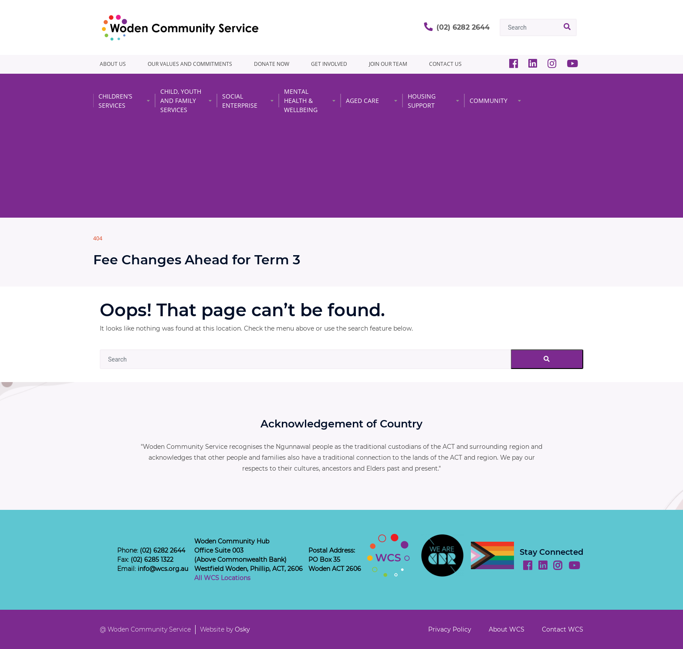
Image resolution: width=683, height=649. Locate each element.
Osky (242, 629)
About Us (113, 64)
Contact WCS (562, 629)
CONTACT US (445, 64)
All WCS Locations (222, 578)
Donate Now (271, 64)
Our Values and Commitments (190, 64)
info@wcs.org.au (163, 569)
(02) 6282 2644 (463, 27)
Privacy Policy (449, 629)
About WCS (506, 629)
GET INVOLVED (329, 64)
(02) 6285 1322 (152, 560)
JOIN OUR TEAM (388, 64)
